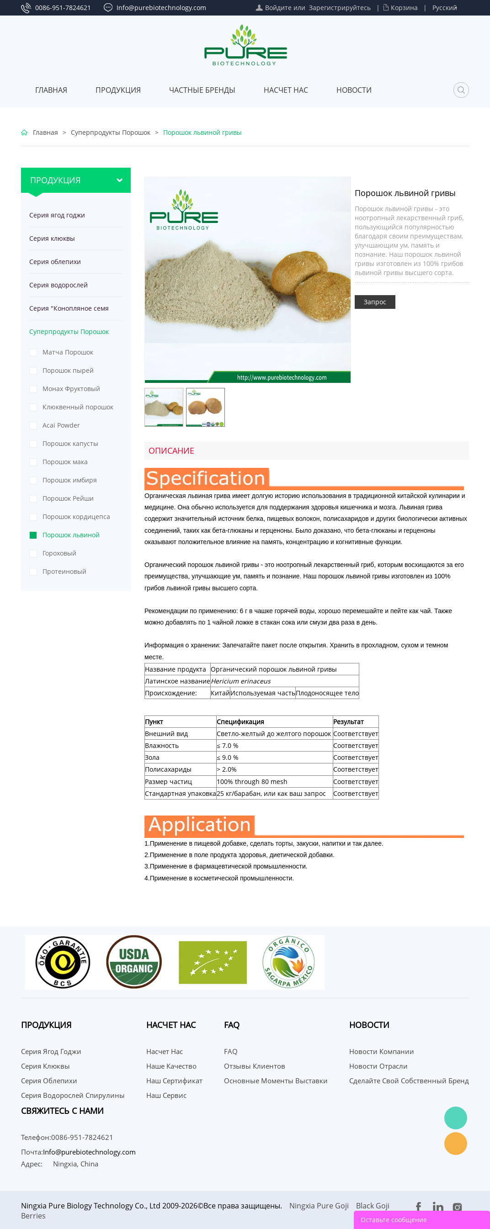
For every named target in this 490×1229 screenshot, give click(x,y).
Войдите (278, 7)
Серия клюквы (52, 238)
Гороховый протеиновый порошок (79, 555)
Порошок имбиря (70, 480)
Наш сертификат (174, 1080)
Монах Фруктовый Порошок (71, 391)
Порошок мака (65, 461)
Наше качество (171, 1065)
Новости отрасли (378, 1065)
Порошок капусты (70, 443)
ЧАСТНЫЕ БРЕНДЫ (202, 90)
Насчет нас (286, 90)
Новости (354, 90)
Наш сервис (166, 1095)
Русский (444, 7)
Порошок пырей (68, 370)
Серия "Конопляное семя (69, 308)
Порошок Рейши (68, 498)
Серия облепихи (55, 261)
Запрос (375, 301)
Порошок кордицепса (76, 516)
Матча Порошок (68, 352)
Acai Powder (61, 425)
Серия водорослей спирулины (58, 289)
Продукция (118, 90)
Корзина (404, 7)
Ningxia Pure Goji (319, 1206)
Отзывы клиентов (254, 1065)
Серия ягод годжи (57, 215)
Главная (51, 90)
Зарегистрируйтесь (340, 7)
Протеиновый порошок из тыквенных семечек (74, 574)
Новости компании (381, 1051)
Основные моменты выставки (276, 1080)
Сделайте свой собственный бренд (409, 1080)
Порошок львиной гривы (202, 132)
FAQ (231, 1051)
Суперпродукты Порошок (110, 132)
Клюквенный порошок (78, 407)
